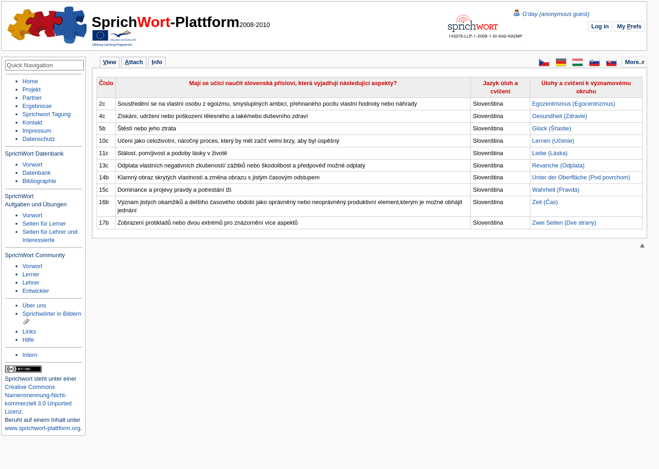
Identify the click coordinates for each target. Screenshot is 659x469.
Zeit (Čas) (545, 202)
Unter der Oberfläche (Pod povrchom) (581, 177)
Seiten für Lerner (44, 223)
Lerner (30, 274)
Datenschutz (38, 138)
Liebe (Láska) (550, 153)
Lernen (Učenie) (553, 140)
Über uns (34, 305)
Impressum (36, 130)
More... (634, 62)
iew (109, 62)
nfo (156, 62)
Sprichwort (18, 378)
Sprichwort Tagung (46, 114)
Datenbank (36, 172)
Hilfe (28, 339)
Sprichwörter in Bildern (51, 313)
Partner (32, 97)
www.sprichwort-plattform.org (43, 428)
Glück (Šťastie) (551, 128)
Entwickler (35, 290)
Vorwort (32, 164)
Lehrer (30, 282)
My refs (629, 26)
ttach (134, 62)
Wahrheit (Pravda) (555, 189)
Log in (600, 26)
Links (29, 331)
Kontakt (32, 122)
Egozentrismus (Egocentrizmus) (573, 103)
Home (48, 25)
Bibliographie (39, 181)
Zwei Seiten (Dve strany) (564, 222)
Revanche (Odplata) (558, 165)
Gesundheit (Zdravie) (559, 116)
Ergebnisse (37, 105)
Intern (30, 354)
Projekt (31, 89)
